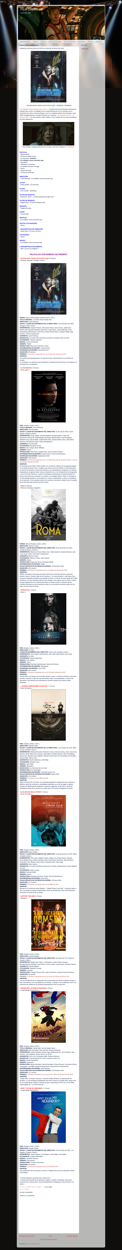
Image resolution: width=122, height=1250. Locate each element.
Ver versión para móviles (48, 1239)
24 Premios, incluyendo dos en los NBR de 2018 (42, 884)
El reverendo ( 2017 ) (65, 115)
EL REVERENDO (26, 368)
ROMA (23, 486)
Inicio (50, 1236)
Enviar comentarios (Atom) (33, 1243)
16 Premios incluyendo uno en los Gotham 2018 (42, 1166)
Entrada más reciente (27, 1236)
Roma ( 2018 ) (24, 117)
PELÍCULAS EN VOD (69, 41)
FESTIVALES (81, 41)
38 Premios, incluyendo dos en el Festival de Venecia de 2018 (47, 570)
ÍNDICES (35, 41)
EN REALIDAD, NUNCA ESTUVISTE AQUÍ (35, 258)
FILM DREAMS (30, 9)
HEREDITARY (25, 590)
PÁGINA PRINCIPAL (25, 41)
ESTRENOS (99, 41)
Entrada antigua (72, 1236)
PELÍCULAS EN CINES (55, 41)
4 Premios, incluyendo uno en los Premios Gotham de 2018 (46, 672)
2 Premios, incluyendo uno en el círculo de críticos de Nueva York (48, 976)
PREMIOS (90, 41)
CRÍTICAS (43, 41)
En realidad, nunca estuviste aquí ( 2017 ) (34, 109)
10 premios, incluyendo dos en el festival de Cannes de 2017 (46, 354)
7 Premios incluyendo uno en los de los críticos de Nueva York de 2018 (50, 1074)
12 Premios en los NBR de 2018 (37, 778)
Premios (27, 1189)
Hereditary (70, 147)
